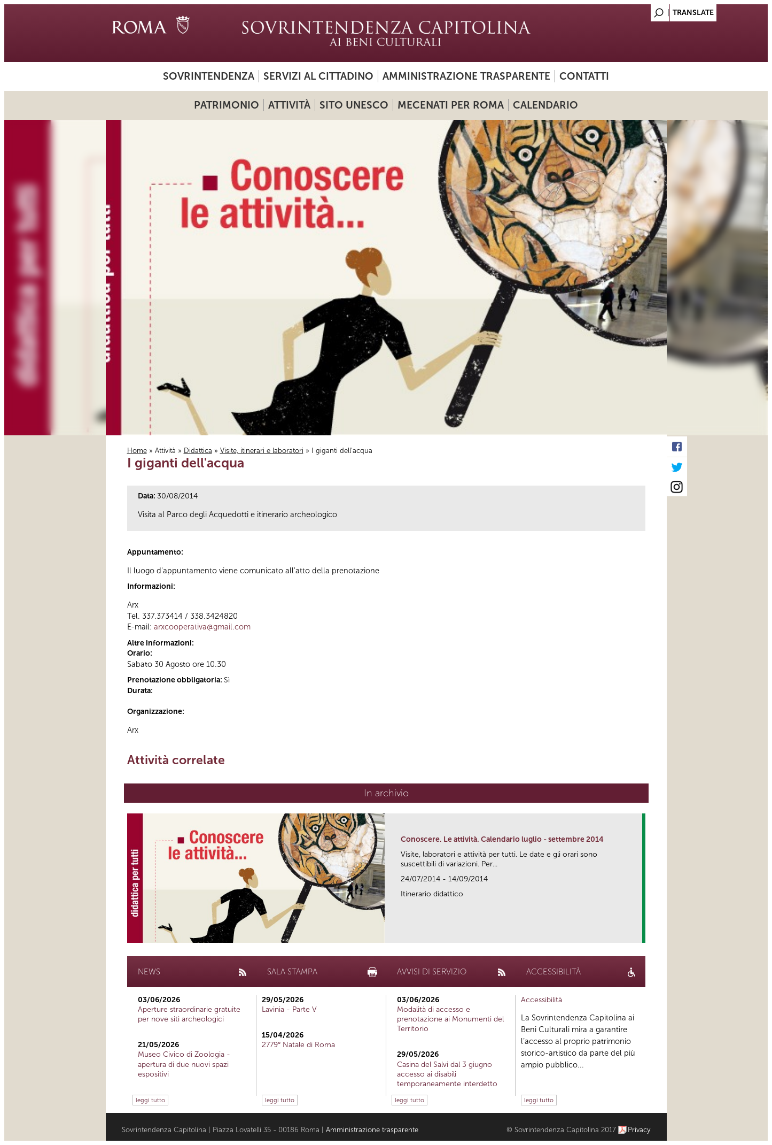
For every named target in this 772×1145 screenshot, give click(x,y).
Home (137, 451)
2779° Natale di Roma (298, 1044)
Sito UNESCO (353, 105)
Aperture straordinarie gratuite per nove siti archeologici (189, 1014)
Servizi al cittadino (318, 76)
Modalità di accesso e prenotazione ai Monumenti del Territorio (450, 1019)
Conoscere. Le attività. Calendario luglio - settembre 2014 (502, 839)
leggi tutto (150, 1100)
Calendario (545, 105)
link (637, 931)
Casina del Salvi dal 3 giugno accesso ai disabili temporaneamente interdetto (447, 1074)
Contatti (584, 76)
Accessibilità (541, 999)
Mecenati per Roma (450, 105)
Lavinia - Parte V (289, 1009)
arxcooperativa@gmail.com (202, 627)
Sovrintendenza (208, 76)
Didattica (198, 451)
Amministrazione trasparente (466, 76)
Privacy (639, 1130)
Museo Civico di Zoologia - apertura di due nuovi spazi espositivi (184, 1064)
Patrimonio (226, 105)
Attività (289, 105)
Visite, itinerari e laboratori (261, 451)
